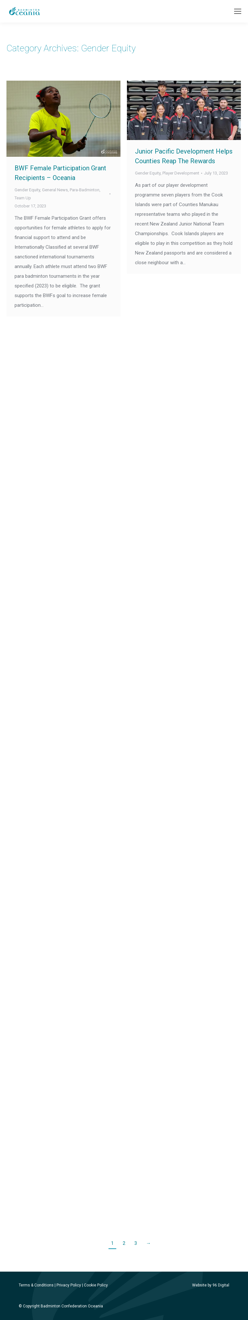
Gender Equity (27, 189)
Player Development (180, 173)
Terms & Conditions (36, 1285)
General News (55, 189)
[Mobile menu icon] (238, 11)
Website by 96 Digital (210, 1285)
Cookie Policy (96, 1285)
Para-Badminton (84, 189)
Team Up (23, 197)
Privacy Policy (69, 1285)
